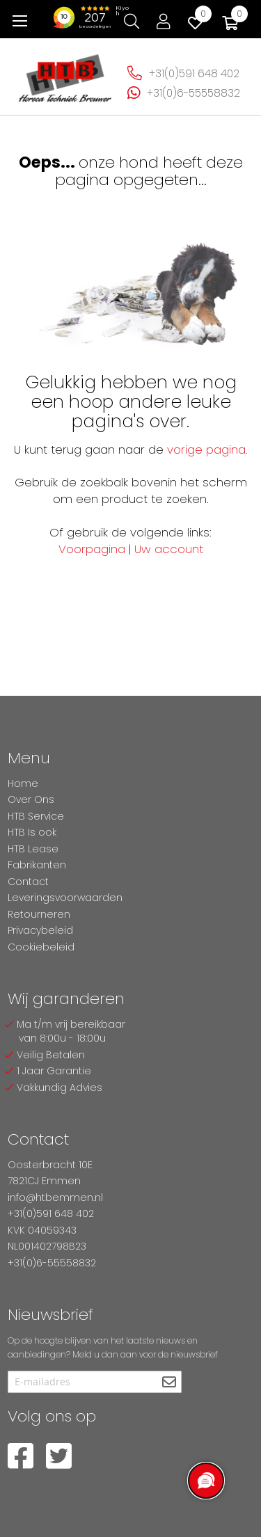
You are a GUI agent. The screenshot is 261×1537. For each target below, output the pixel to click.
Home (23, 783)
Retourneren (39, 914)
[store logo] (65, 74)
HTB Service (36, 816)
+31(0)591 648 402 (194, 73)
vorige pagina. (207, 449)
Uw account (168, 549)
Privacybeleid (40, 930)
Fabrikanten (37, 865)
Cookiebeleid (41, 947)
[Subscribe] (169, 1383)
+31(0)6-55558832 (193, 93)
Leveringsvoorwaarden (65, 898)
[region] (205, 1481)
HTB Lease (33, 849)
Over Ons (31, 799)
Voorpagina (91, 549)
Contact (28, 882)
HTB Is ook (32, 832)
